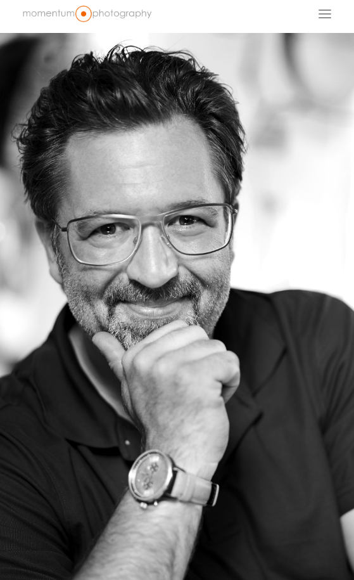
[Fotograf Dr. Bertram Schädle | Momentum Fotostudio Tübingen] (87, 14)
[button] (325, 14)
